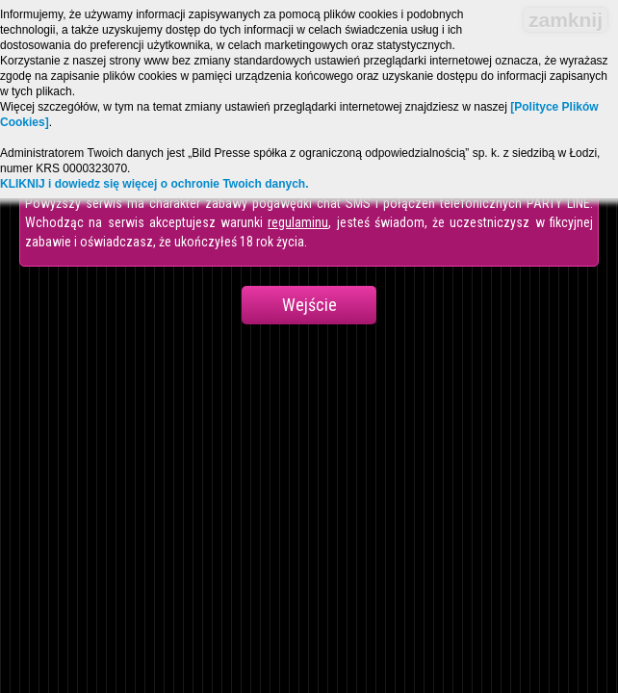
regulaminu (298, 222)
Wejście (309, 305)
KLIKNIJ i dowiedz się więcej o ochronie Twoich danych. (154, 184)
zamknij (565, 20)
